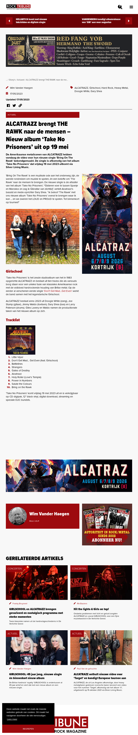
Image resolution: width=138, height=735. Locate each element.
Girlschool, (95, 87)
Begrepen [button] (28, 729)
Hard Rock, (107, 87)
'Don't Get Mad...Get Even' (58, 290)
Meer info (34, 521)
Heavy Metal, (121, 87)
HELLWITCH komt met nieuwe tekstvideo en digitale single (26, 20)
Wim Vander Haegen (21, 87)
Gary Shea (96, 91)
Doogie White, (83, 91)
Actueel (20, 80)
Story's (12, 80)
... (6, 80)
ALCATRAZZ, (82, 87)
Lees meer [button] (12, 719)
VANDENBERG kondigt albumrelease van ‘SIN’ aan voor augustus (107, 20)
